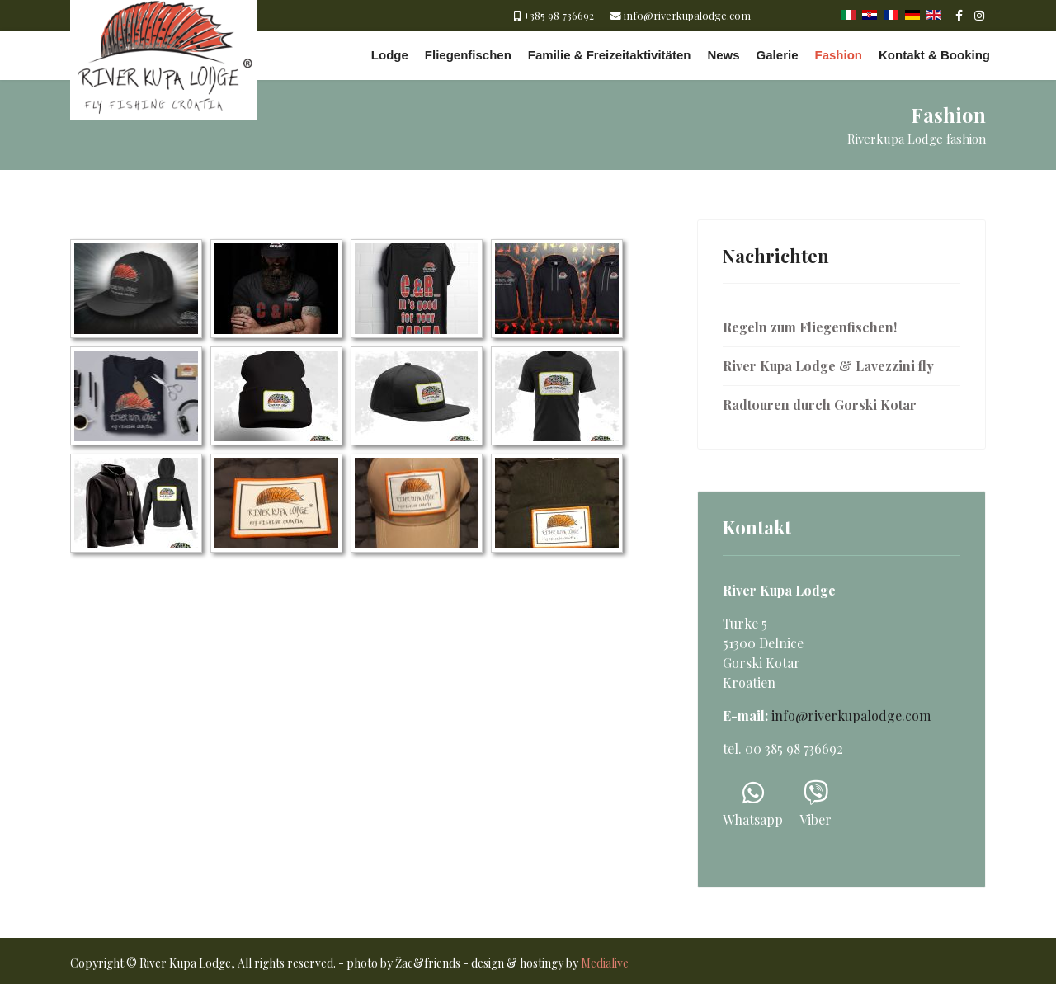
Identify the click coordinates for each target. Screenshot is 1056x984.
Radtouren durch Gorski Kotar (820, 404)
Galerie (778, 55)
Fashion (838, 55)
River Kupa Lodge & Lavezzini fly (828, 365)
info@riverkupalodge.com (687, 15)
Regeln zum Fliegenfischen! (810, 327)
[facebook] (959, 15)
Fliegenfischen (468, 55)
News (723, 55)
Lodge (389, 55)
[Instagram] (979, 15)
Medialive (605, 963)
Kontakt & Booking (934, 55)
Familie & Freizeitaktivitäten (609, 55)
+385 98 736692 (558, 15)
